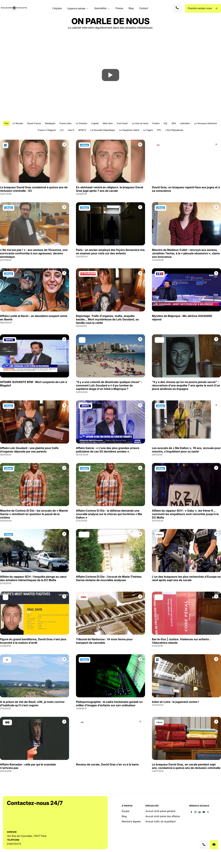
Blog (131, 8)
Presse (119, 8)
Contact (143, 8)
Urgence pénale (76, 8)
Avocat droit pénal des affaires (162, 816)
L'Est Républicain (174, 130)
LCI (62, 130)
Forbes (155, 123)
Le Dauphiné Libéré (129, 130)
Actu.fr (71, 130)
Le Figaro (148, 130)
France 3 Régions (47, 130)
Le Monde (18, 123)
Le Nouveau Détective (205, 123)
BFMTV (82, 130)
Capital (95, 123)
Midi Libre (108, 123)
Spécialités (100, 8)
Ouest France (34, 123)
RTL (159, 130)
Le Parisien (81, 123)
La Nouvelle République (102, 130)
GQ (165, 123)
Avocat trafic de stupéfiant (160, 821)
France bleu (65, 123)
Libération (185, 123)
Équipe (125, 811)
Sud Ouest (122, 123)
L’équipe (57, 8)
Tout (6, 123)
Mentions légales (131, 821)
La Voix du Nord (140, 123)
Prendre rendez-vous (200, 8)
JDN (173, 123)
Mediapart (50, 123)
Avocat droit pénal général (160, 811)
